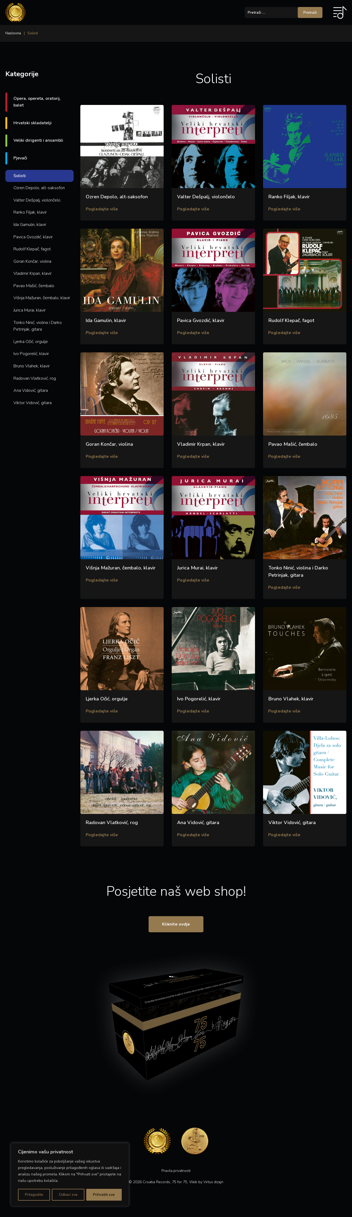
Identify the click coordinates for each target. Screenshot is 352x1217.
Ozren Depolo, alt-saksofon (39, 188)
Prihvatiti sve (104, 1194)
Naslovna (13, 33)
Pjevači (20, 158)
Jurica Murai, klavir (29, 310)
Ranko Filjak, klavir (30, 212)
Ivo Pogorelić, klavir (31, 354)
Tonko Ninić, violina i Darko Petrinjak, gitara (37, 326)
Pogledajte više (102, 209)
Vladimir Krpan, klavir (32, 273)
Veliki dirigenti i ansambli (38, 140)
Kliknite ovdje (176, 928)
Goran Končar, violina (32, 261)
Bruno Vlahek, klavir (31, 366)
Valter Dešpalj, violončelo (36, 200)
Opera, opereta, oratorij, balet (37, 102)
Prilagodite (34, 1194)
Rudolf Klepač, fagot (32, 249)
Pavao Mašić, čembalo (33, 286)
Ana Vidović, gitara (30, 390)
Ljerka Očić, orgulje (30, 342)
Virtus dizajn (213, 1186)
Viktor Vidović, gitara (32, 403)
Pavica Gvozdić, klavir (33, 237)
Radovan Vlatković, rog (34, 378)
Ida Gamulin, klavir (29, 225)
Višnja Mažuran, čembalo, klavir (41, 298)
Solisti (19, 176)
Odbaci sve (68, 1194)
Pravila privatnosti (176, 1175)
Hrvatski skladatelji (32, 123)
